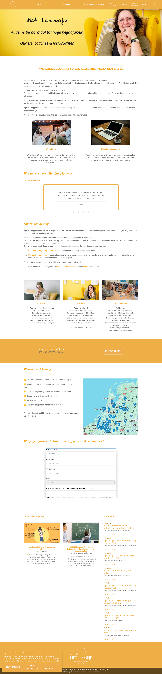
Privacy (94, 669)
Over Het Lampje (113, 4)
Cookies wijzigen (103, 669)
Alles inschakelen (51, 667)
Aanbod (124, 4)
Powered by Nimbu (92, 672)
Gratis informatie (134, 4)
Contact (145, 4)
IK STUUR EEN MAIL (113, 351)
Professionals (66, 4)
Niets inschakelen (32, 667)
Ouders (38, 4)
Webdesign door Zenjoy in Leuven (74, 672)
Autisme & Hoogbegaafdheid (94, 4)
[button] (71, 212)
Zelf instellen (13, 667)
